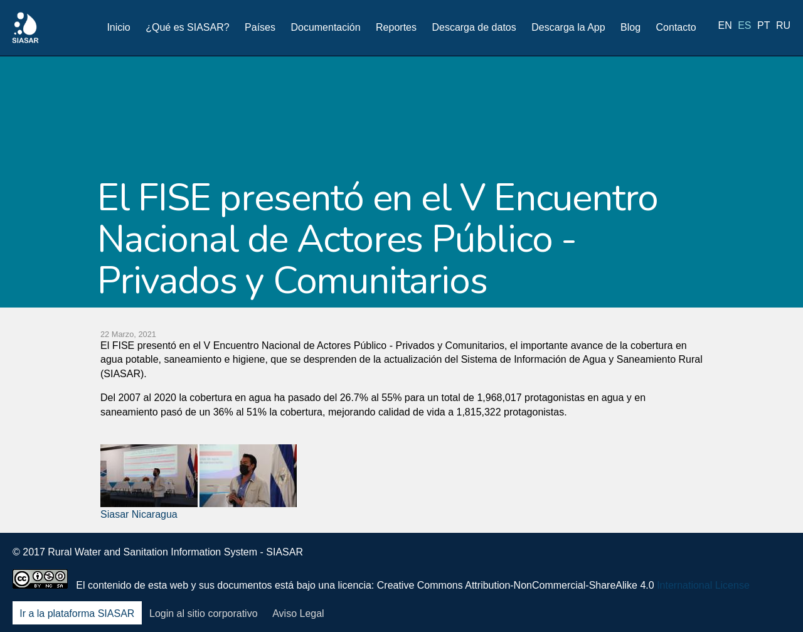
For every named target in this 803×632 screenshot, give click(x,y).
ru (783, 26)
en (725, 26)
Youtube (745, 560)
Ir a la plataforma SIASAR (76, 613)
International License (703, 585)
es (744, 26)
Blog (630, 27)
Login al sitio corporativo (203, 613)
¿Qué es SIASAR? (187, 27)
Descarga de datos (474, 27)
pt (763, 26)
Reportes (396, 27)
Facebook (646, 560)
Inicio (118, 27)
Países (260, 27)
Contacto (676, 27)
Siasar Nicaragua (139, 514)
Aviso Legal (298, 613)
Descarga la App (568, 27)
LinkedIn (712, 560)
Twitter (679, 560)
